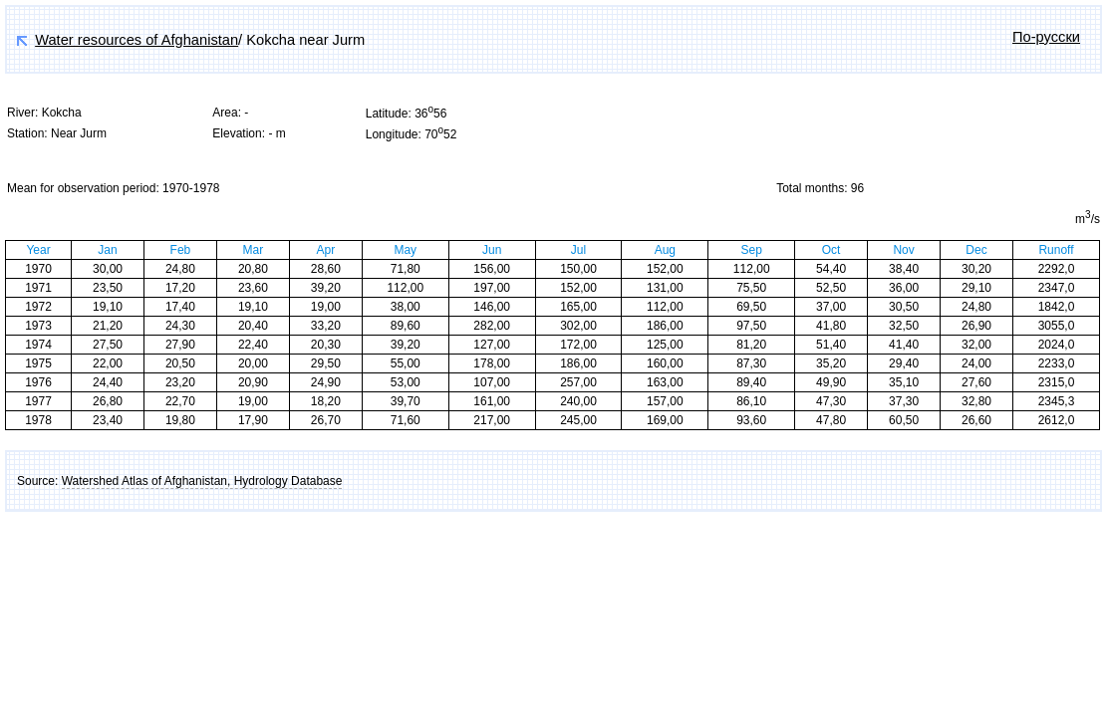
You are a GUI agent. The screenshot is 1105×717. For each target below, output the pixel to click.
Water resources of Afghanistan (136, 40)
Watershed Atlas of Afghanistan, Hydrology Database (202, 481)
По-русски (1046, 37)
